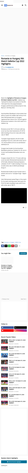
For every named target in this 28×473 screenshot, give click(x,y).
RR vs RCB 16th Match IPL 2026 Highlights (17, 402)
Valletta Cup (18, 242)
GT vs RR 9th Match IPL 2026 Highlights (16, 395)
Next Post (23, 299)
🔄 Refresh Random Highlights (14, 461)
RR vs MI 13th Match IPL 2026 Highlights (17, 347)
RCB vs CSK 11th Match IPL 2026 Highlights (17, 381)
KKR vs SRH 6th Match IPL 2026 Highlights (17, 388)
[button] (2, 5)
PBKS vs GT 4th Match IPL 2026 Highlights (17, 361)
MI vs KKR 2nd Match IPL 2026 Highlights (17, 354)
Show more (23, 253)
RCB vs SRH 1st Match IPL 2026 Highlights (17, 340)
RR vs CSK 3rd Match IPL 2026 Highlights (17, 368)
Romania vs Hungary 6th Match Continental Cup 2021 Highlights (6, 267)
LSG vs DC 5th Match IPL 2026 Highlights (17, 374)
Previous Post (5, 299)
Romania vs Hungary (10, 55)
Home (2, 55)
